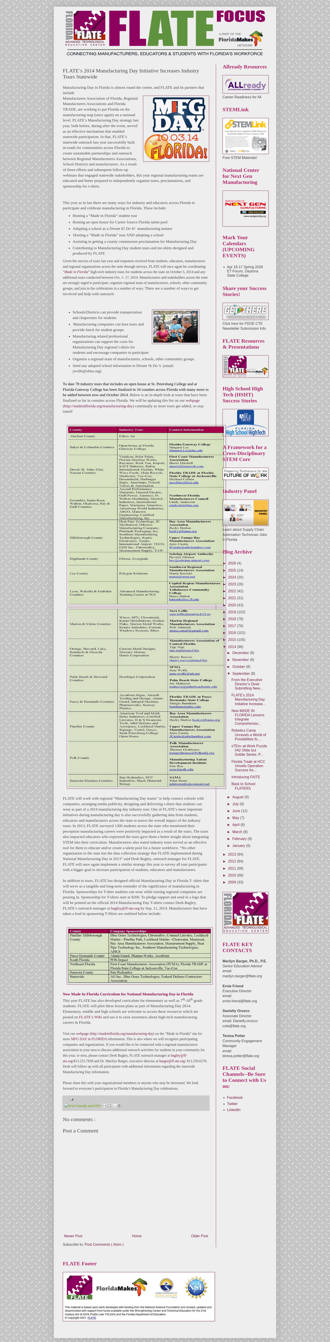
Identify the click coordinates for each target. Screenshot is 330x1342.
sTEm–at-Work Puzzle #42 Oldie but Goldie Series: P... (249, 750)
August (238, 797)
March (237, 832)
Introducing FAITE (245, 777)
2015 (232, 640)
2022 (232, 591)
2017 (232, 626)
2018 (232, 619)
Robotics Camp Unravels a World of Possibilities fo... (248, 735)
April (236, 825)
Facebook (235, 1097)
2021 (232, 598)
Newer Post (73, 1231)
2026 (232, 563)
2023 (232, 584)
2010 (232, 875)
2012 (232, 861)
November (241, 660)
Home (137, 1231)
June (236, 811)
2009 (232, 882)
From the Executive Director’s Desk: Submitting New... (247, 684)
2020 (232, 605)
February (240, 839)
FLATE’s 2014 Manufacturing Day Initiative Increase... (248, 699)
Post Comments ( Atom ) (104, 1239)
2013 (232, 854)
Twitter (232, 1104)
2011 (232, 868)
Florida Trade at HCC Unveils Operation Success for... (248, 766)
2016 (232, 633)
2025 (232, 570)
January (239, 846)
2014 (232, 647)
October (239, 667)
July (236, 804)
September (241, 673)
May (236, 818)
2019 (232, 612)
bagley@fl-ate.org (125, 908)
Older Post (199, 1231)
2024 (232, 577)
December (241, 653)
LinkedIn (234, 1110)
